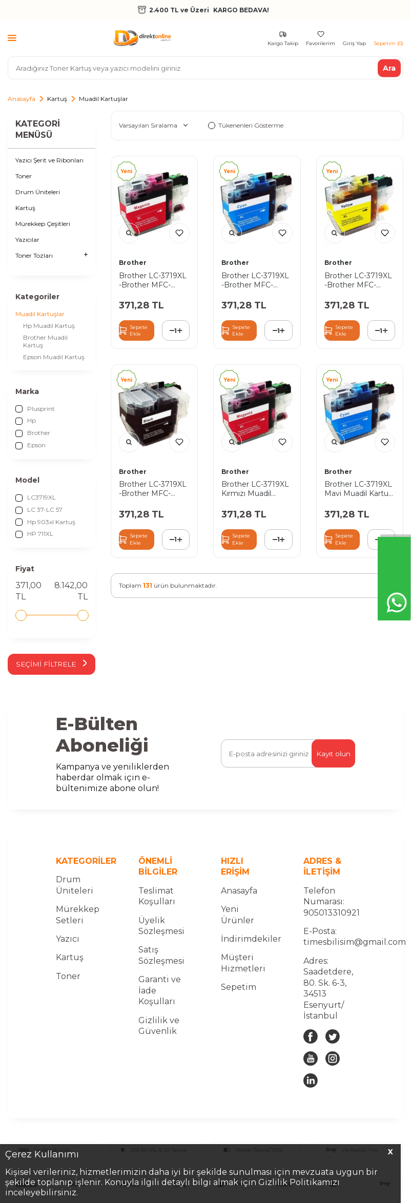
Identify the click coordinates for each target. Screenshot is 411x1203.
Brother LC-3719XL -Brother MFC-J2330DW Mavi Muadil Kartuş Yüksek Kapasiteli (255, 280)
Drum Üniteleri (37, 192)
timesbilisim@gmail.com (354, 942)
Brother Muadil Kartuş (45, 341)
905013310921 (331, 913)
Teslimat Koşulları (156, 896)
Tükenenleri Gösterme (245, 125)
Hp (25, 421)
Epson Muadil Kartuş (54, 357)
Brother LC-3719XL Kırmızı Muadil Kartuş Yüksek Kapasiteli (255, 489)
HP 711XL (34, 534)
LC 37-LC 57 (39, 510)
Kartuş (57, 98)
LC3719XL (35, 497)
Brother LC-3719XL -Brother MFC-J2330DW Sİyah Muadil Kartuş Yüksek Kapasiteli (153, 489)
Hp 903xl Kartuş (45, 522)
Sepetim (238, 987)
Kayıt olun (333, 753)
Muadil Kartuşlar (40, 314)
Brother (32, 433)
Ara (389, 67)
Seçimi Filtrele (51, 664)
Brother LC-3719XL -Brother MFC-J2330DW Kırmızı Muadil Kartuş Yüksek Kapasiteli (153, 280)
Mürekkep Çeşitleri (42, 223)
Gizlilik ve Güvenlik (158, 1025)
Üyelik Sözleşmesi (161, 926)
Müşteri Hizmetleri (243, 963)
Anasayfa (21, 98)
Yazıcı (67, 939)
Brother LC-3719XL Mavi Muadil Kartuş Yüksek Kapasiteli (358, 489)
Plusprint (35, 409)
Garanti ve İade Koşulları (159, 991)
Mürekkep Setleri (77, 915)
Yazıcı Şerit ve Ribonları (49, 160)
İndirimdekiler (251, 939)
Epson (30, 445)
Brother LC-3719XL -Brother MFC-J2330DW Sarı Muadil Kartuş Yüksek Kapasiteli (358, 280)
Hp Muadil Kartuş (49, 325)
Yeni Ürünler (237, 915)
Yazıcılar (27, 239)
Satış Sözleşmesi (161, 955)
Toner (23, 176)
